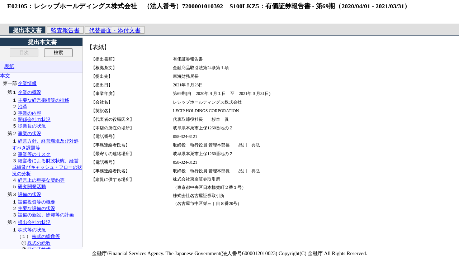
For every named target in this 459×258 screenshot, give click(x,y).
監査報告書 (65, 30)
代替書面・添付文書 (115, 30)
